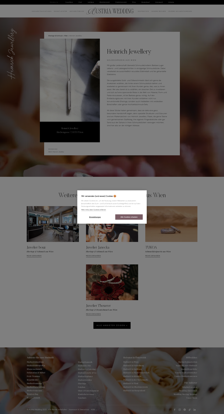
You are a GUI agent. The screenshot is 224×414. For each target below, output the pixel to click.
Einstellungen (95, 217)
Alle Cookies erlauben (128, 217)
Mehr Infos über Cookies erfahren (93, 209)
